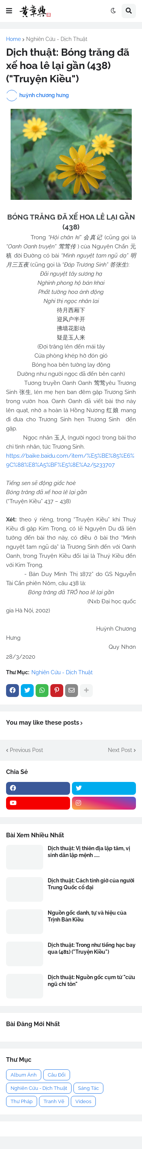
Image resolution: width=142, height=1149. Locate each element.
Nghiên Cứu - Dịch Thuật (56, 39)
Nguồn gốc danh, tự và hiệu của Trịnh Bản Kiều (87, 916)
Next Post (120, 750)
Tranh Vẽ (54, 1101)
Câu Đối (57, 1075)
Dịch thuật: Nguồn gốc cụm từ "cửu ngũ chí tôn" (91, 980)
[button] (9, 11)
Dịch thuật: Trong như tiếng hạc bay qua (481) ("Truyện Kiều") (92, 948)
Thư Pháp (22, 1101)
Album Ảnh (24, 1075)
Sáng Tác (88, 1088)
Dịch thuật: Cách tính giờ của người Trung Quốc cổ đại (91, 883)
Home (13, 39)
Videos (83, 1101)
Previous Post (26, 750)
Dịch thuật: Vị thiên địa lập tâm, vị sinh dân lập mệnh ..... (89, 851)
